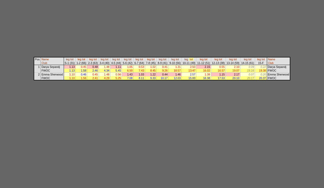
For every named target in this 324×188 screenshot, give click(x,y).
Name (45, 59)
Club (44, 62)
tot (72, 59)
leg (67, 59)
